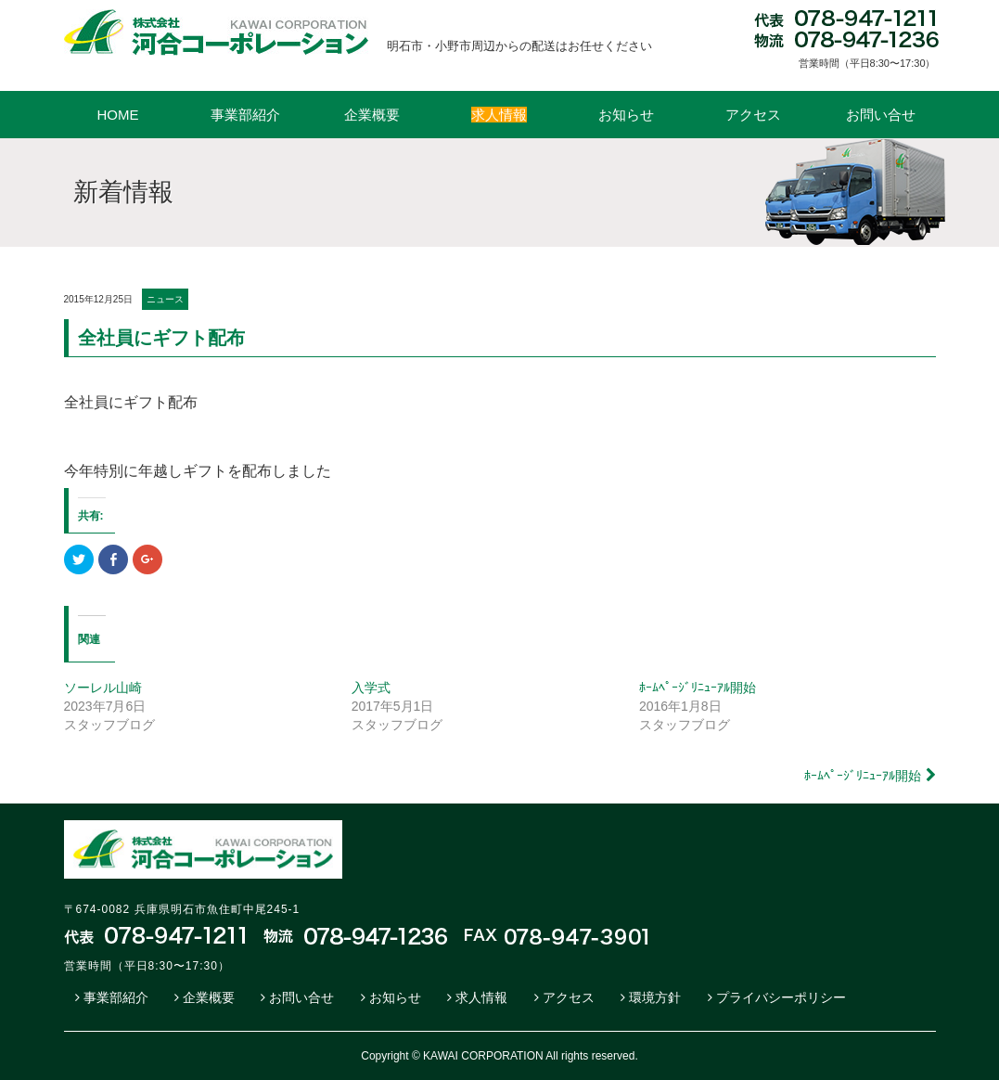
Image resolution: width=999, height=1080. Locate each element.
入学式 (371, 687)
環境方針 (655, 997)
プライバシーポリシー (781, 997)
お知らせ (626, 114)
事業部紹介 (245, 114)
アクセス (753, 114)
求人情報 (481, 997)
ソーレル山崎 (103, 687)
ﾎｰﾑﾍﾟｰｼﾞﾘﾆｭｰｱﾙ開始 (697, 687)
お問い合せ (881, 114)
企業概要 (372, 114)
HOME (118, 114)
